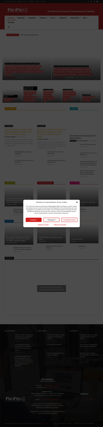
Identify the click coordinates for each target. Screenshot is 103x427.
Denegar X (51, 220)
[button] (77, 202)
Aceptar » (33, 220)
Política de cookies (43, 224)
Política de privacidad (60, 224)
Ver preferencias (69, 220)
